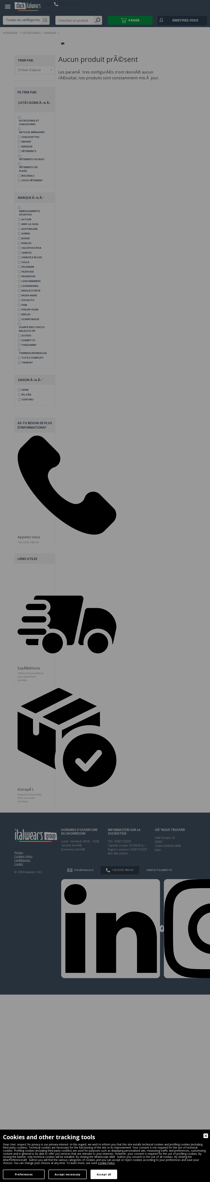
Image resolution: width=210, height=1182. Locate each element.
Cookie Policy (106, 1163)
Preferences (24, 1174)
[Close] (205, 1135)
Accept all (104, 1174)
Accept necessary (67, 1174)
